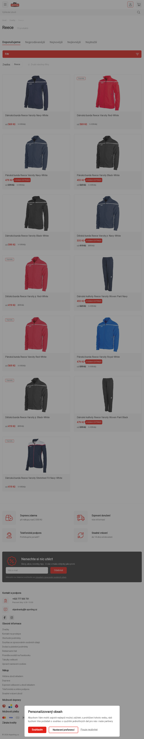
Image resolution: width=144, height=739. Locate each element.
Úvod (4, 20)
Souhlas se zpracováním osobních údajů (21, 643)
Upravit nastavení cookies (14, 665)
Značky (12, 20)
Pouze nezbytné (89, 729)
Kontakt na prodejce (11, 634)
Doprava (6, 681)
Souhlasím (37, 729)
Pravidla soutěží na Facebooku (16, 656)
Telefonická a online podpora (15, 690)
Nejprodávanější (41, 42)
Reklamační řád (9, 652)
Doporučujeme (13, 42)
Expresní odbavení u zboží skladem (18, 686)
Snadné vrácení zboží (12, 694)
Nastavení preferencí (63, 729)
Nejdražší (106, 42)
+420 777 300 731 (20, 600)
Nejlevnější (86, 42)
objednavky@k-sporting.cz (24, 610)
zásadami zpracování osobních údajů (50, 578)
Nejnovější (65, 42)
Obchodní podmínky (11, 639)
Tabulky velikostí (10, 660)
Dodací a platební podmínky (15, 647)
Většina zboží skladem (12, 677)
